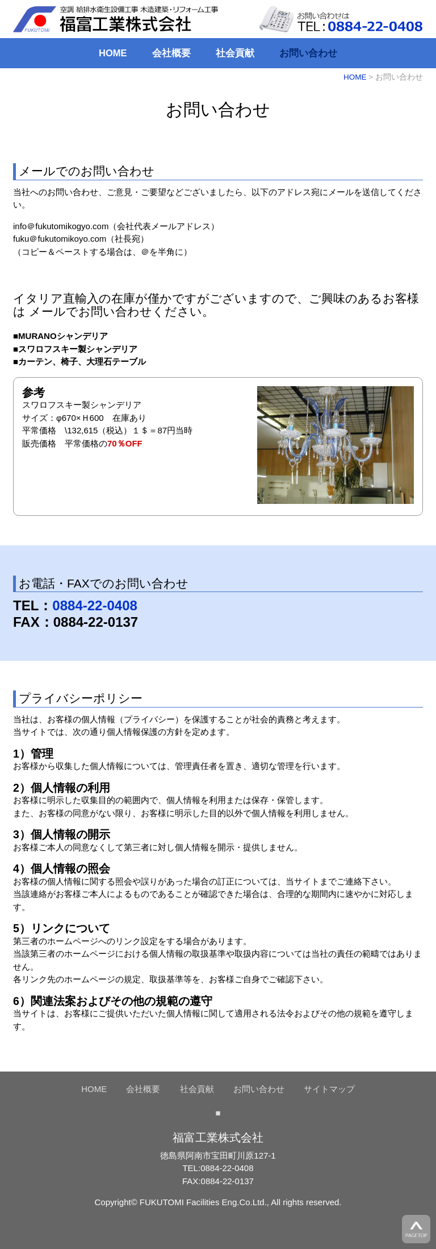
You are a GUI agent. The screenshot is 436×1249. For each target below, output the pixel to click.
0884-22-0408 (94, 605)
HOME (113, 53)
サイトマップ (329, 1089)
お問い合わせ (308, 53)
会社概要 (171, 53)
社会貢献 (235, 53)
